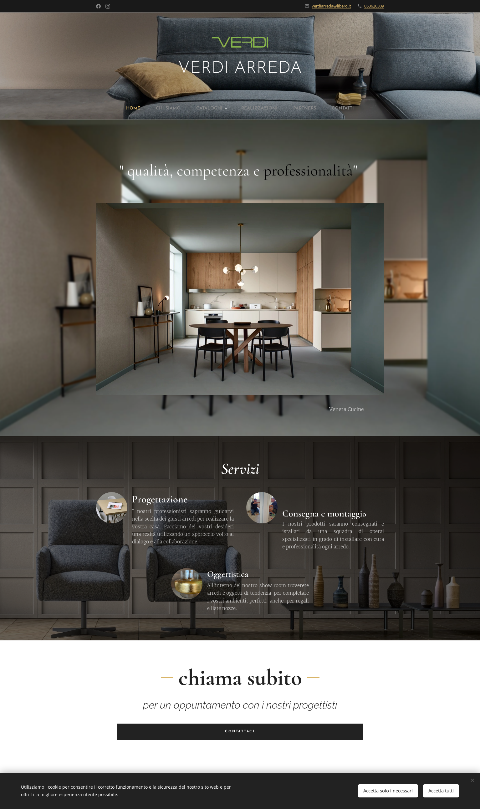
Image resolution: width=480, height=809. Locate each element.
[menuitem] (123, 108)
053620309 (374, 6)
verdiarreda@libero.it (331, 6)
